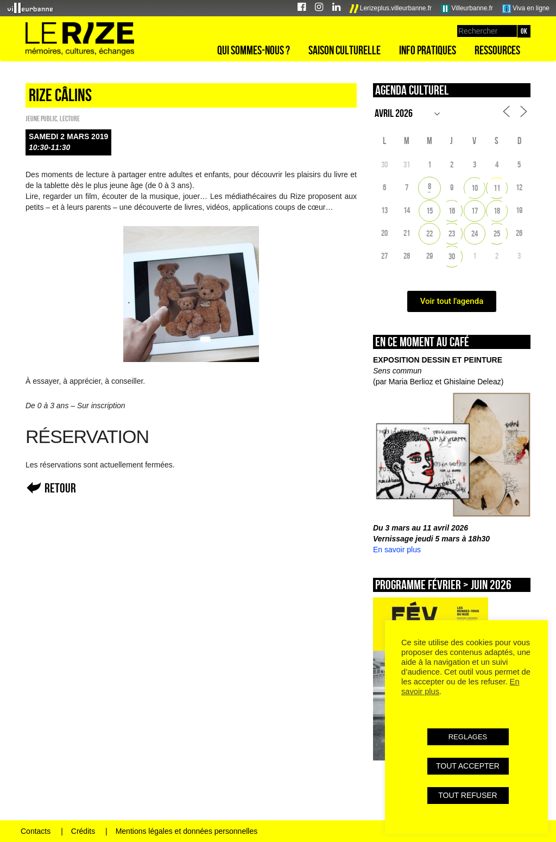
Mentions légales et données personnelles (187, 831)
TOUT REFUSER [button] (467, 795)
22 (429, 233)
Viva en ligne (525, 8)
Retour (60, 488)
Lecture (70, 118)
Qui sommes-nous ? (253, 50)
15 (429, 210)
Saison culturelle (344, 50)
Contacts (35, 831)
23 (451, 233)
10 (474, 187)
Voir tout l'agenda (452, 301)
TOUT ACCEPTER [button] (468, 766)
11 (497, 187)
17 (474, 210)
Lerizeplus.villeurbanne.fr (391, 8)
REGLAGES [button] (468, 737)
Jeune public (41, 118)
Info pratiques (427, 50)
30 (451, 256)
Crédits (83, 831)
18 (497, 210)
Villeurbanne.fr (467, 8)
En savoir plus (397, 549)
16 (451, 210)
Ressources (497, 50)
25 (497, 233)
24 (474, 233)
